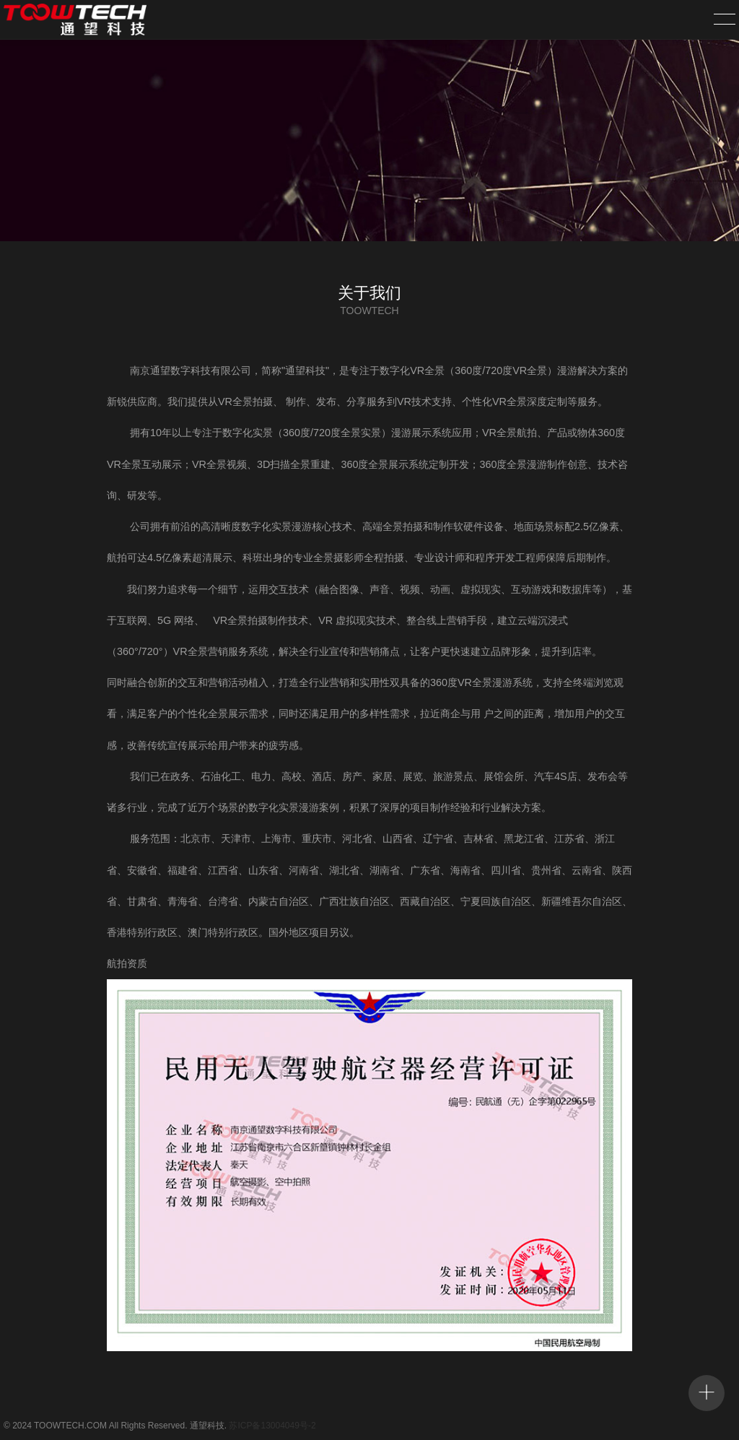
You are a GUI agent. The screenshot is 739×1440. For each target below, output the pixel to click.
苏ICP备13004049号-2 (272, 1426)
